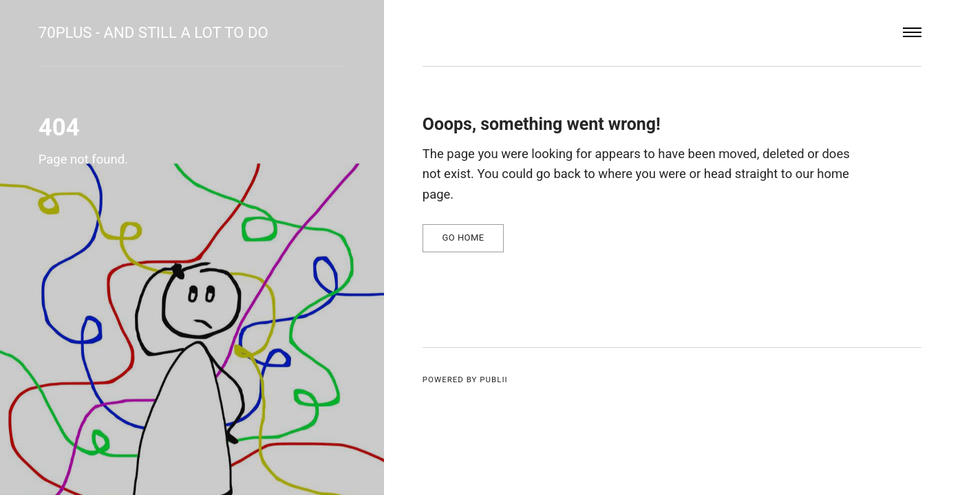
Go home (463, 237)
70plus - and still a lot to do (153, 32)
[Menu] (912, 33)
